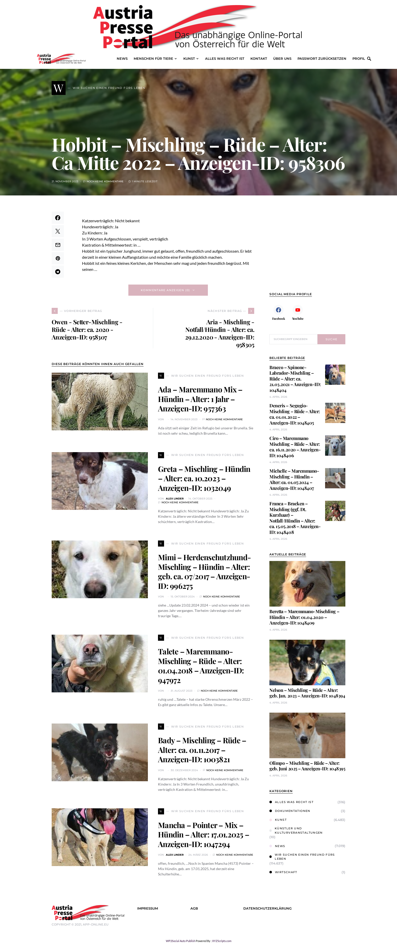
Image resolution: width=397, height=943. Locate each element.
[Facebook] (278, 312)
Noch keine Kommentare (105, 181)
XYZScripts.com (221, 940)
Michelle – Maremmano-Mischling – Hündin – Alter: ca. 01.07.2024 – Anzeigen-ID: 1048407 (294, 479)
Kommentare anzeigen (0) (165, 290)
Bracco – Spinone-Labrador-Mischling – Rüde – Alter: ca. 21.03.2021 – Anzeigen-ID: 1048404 (295, 378)
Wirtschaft (283, 872)
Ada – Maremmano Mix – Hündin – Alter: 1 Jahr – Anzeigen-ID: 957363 (200, 398)
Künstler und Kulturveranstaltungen (296, 830)
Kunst (278, 819)
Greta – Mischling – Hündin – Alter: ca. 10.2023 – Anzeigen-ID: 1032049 (204, 478)
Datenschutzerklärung (267, 908)
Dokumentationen (289, 811)
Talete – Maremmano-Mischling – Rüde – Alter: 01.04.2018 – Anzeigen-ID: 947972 (201, 665)
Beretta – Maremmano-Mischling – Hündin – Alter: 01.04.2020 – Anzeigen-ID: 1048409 (304, 617)
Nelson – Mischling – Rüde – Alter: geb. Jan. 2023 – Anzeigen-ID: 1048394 (307, 693)
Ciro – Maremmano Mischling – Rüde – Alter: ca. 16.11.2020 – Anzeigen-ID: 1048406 (295, 446)
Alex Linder (175, 498)
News (277, 846)
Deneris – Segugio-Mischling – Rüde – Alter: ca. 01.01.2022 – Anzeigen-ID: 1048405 (294, 414)
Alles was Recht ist (291, 802)
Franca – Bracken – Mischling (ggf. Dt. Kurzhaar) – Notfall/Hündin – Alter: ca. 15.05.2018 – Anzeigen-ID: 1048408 (295, 517)
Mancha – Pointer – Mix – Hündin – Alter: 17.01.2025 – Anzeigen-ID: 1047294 (203, 834)
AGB (194, 908)
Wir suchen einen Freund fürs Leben (302, 857)
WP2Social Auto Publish (180, 940)
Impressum (147, 908)
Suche (332, 339)
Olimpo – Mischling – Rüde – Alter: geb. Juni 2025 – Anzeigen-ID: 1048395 (307, 766)
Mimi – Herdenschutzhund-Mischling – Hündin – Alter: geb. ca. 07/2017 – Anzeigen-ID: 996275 (204, 571)
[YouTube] (297, 312)
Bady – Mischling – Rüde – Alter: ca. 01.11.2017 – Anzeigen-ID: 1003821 (202, 749)
